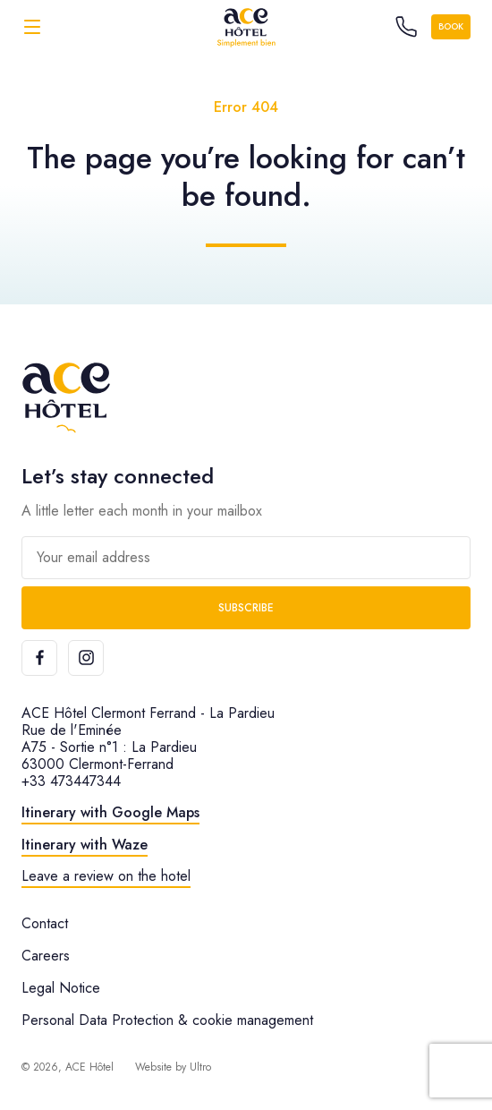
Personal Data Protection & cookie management (167, 1020)
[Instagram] (86, 658)
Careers (45, 955)
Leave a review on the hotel (106, 876)
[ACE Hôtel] (246, 26)
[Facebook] (39, 658)
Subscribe (246, 608)
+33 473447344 (71, 781)
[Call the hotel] (406, 27)
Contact (44, 923)
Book (450, 26)
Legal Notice (60, 988)
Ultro (200, 1067)
